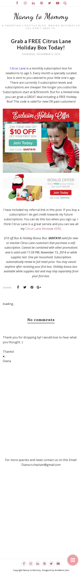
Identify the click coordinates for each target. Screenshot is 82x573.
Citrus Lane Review (38, 229)
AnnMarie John (62, 570)
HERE (57, 229)
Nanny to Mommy (41, 16)
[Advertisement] (41, 518)
